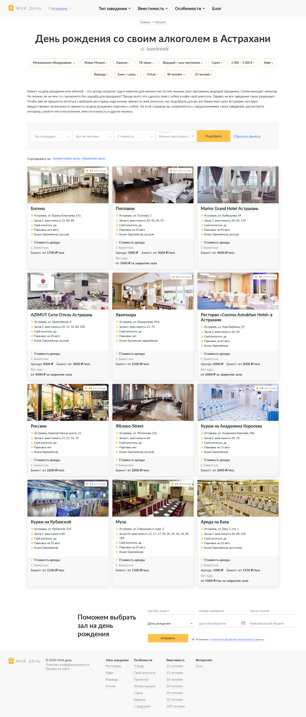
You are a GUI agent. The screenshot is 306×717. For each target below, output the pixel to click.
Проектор (141, 679)
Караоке (121, 62)
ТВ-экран (145, 62)
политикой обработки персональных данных (237, 639)
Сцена (216, 62)
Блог (216, 8)
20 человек (174, 679)
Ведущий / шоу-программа (181, 62)
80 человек (174, 74)
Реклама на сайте (57, 668)
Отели (151, 74)
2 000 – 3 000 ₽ (241, 62)
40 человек (174, 693)
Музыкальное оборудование (52, 62)
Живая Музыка (94, 62)
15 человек (174, 672)
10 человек (202, 74)
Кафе (267, 62)
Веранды (100, 74)
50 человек (174, 699)
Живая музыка (144, 686)
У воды (139, 666)
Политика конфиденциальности (67, 664)
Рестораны (113, 666)
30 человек (174, 686)
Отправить (168, 638)
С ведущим (142, 706)
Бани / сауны (127, 74)
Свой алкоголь (145, 672)
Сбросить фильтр (247, 136)
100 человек (175, 706)
